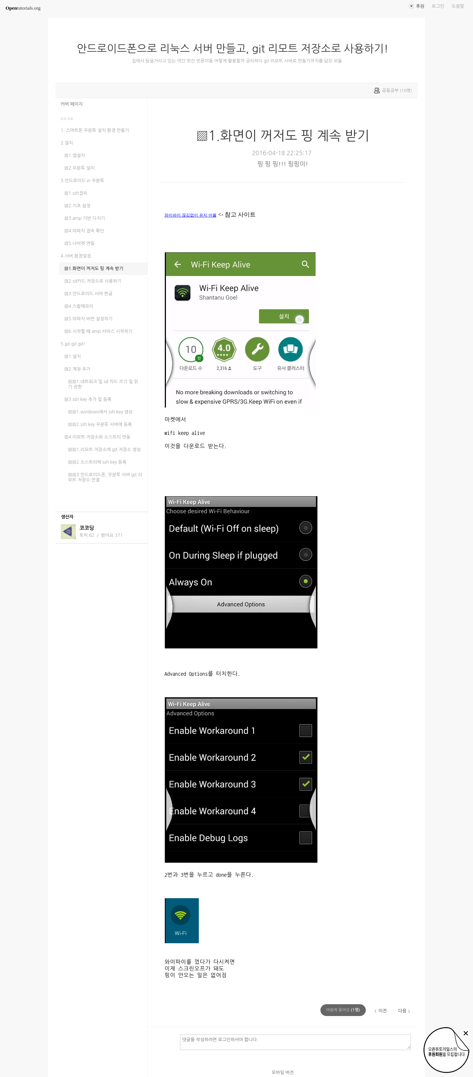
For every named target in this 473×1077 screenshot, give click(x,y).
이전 (382, 1011)
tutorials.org (23, 8)
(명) (343, 1010)
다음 (402, 1011)
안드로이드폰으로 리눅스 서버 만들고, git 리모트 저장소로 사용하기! (235, 49)
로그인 (438, 6)
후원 (420, 6)
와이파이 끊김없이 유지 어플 (190, 215)
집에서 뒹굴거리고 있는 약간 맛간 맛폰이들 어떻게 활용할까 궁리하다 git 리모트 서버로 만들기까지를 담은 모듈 (237, 61)
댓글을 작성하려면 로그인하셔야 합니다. (295, 1042)
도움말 (458, 6)
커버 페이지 (72, 104)
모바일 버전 (283, 1072)
